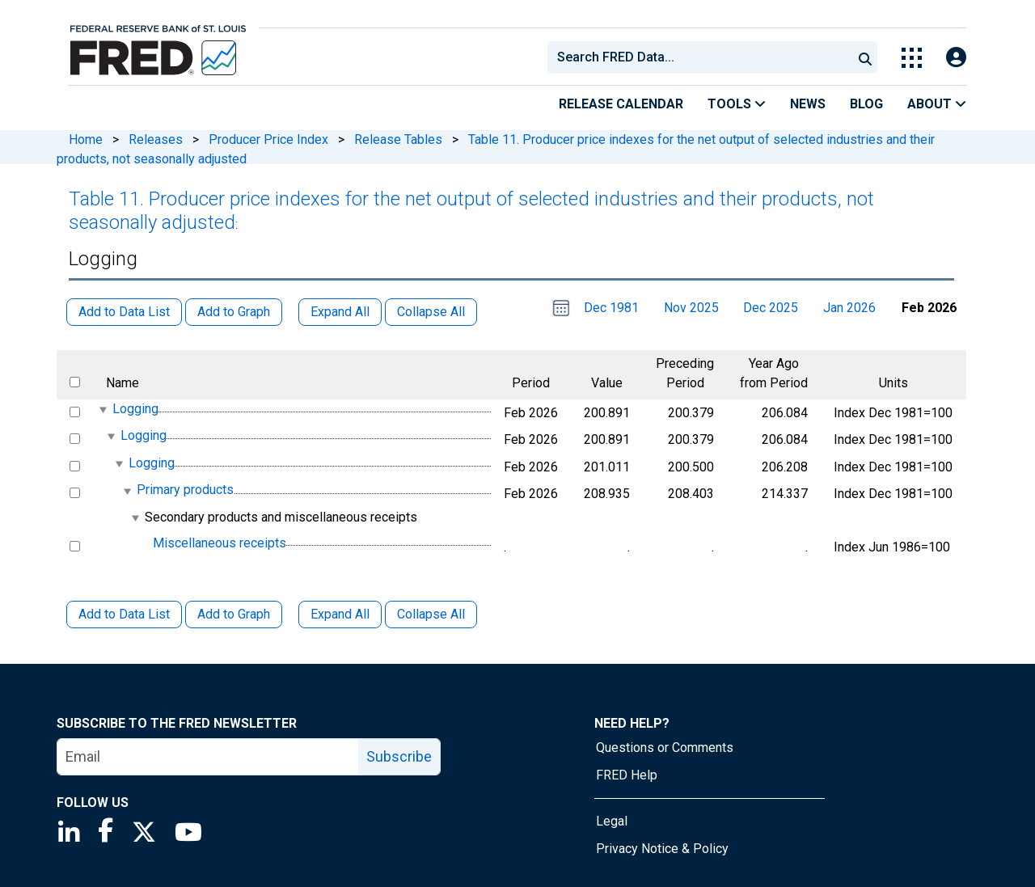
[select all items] (75, 382)
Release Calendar (621, 104)
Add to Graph (233, 614)
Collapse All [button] (431, 311)
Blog (866, 104)
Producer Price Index (268, 139)
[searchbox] (702, 57)
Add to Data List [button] (124, 311)
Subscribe (399, 756)
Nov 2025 (691, 307)
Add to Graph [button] (233, 311)
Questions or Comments (664, 747)
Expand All (340, 614)
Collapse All (431, 614)
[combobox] (698, 57)
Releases (156, 139)
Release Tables (398, 139)
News (808, 104)
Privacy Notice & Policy (662, 848)
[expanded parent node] (102, 409)
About (936, 104)
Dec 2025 (770, 307)
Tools (737, 104)
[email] (208, 757)
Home (86, 139)
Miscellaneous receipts (219, 543)
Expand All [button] (340, 311)
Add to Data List (124, 614)
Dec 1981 (611, 307)
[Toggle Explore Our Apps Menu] (912, 58)
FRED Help (626, 775)
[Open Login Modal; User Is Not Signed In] (956, 58)
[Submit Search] (865, 57)
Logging (135, 408)
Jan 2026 (849, 307)
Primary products (185, 490)
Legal (611, 821)
